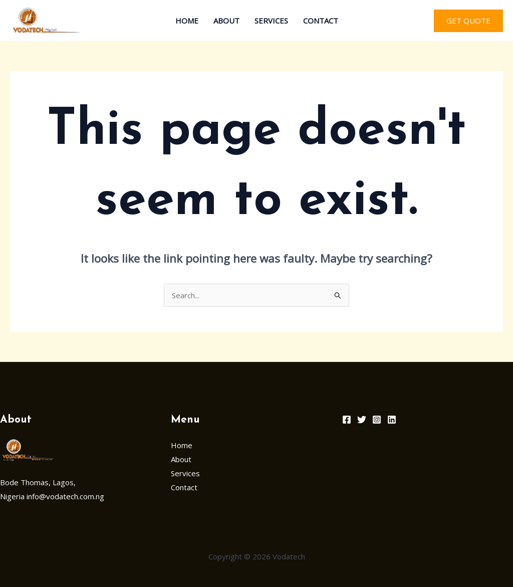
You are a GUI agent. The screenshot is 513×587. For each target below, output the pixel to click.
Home (186, 21)
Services (271, 21)
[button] (468, 21)
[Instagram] (376, 419)
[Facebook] (346, 419)
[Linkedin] (391, 419)
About (226, 21)
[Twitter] (361, 419)
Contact (320, 21)
